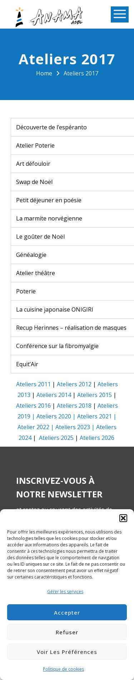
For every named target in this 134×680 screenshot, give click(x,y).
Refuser (67, 632)
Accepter (67, 612)
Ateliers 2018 (74, 406)
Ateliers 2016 (33, 406)
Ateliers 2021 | (96, 416)
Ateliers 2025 (56, 438)
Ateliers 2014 (53, 395)
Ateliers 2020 (53, 416)
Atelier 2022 (33, 427)
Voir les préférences (67, 651)
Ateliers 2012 (74, 384)
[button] (123, 518)
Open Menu (120, 14)
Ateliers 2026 (97, 438)
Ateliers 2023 (72, 427)
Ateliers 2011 (33, 384)
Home (44, 73)
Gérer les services (65, 592)
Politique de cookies (63, 669)
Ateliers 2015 (94, 395)
